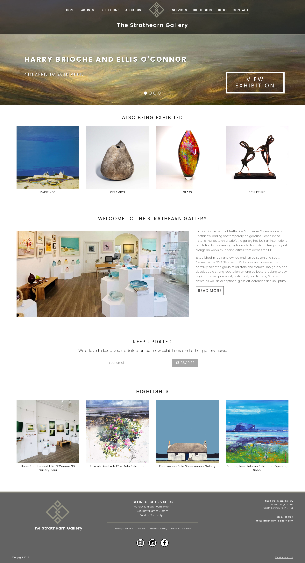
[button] (145, 93)
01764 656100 (284, 517)
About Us (133, 10)
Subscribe (185, 362)
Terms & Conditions (181, 528)
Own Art (141, 528)
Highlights (202, 10)
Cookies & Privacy (158, 528)
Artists (87, 10)
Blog (222, 10)
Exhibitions (109, 10)
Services (179, 10)
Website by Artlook (284, 557)
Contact (241, 10)
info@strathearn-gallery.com (274, 520)
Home (70, 10)
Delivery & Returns (123, 528)
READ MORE (210, 290)
